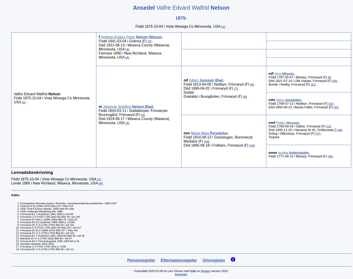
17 (318, 133)
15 (252, 145)
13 (336, 107)
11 (313, 84)
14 (206, 141)
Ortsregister (214, 260)
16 (339, 130)
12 (330, 103)
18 (330, 156)
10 (334, 81)
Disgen (205, 271)
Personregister (141, 260)
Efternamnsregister (179, 260)
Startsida (181, 274)
